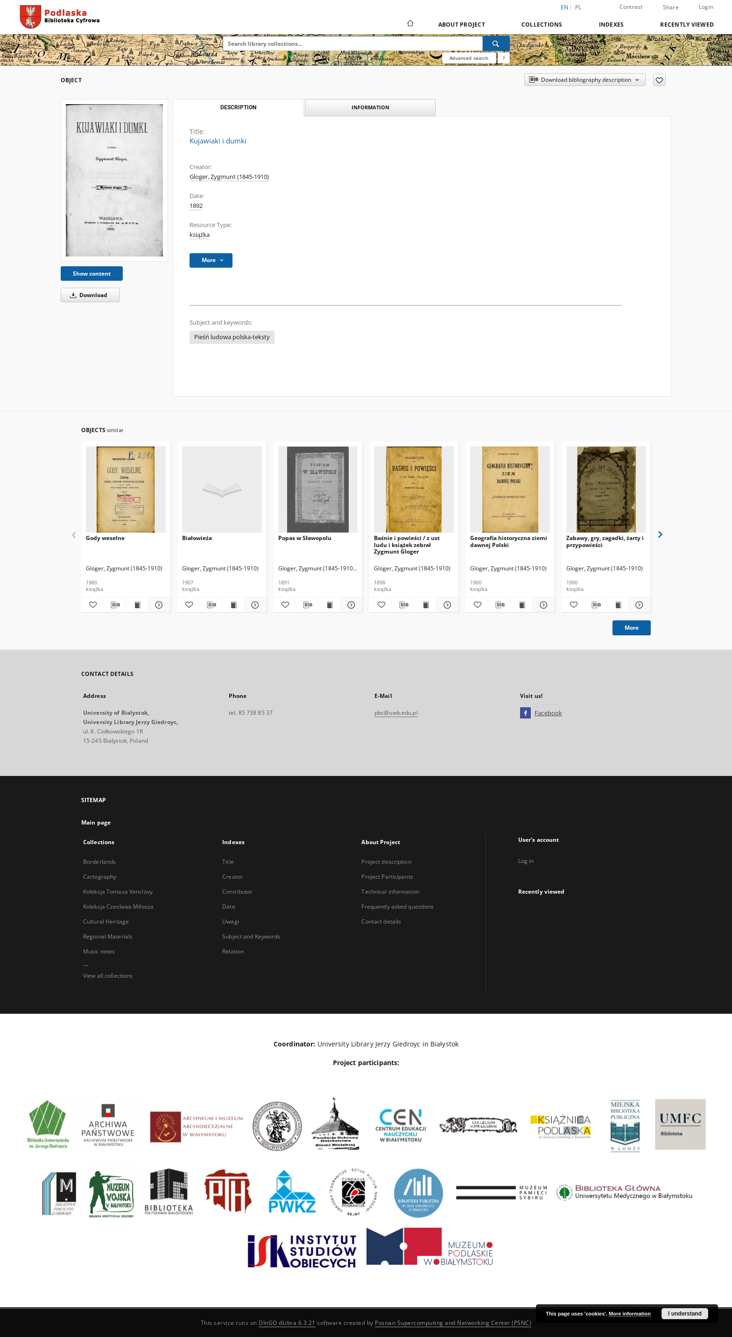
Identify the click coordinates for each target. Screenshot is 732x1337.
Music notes (99, 951)
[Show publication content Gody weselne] (137, 605)
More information (630, 1313)
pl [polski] (578, 7)
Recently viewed (687, 24)
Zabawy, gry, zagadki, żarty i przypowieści (605, 541)
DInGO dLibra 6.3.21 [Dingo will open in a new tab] (287, 1323)
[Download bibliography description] (115, 605)
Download (87, 295)
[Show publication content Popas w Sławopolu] (329, 605)
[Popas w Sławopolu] (318, 490)
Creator (232, 877)
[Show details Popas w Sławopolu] (350, 605)
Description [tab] (238, 107)
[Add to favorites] (659, 80)
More (632, 628)
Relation (233, 951)
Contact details (381, 921)
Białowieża (197, 538)
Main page (96, 822)
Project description (386, 862)
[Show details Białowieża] (254, 605)
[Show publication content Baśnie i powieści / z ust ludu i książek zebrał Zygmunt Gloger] (425, 605)
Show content (92, 273)
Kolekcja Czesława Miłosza (118, 906)
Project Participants (387, 877)
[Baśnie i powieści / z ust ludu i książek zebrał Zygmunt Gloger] (413, 490)
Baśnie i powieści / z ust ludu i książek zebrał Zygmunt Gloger (407, 544)
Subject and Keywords (251, 936)
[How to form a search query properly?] (504, 58)
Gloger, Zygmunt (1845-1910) (229, 177)
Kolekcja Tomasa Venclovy (118, 892)
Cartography (99, 877)
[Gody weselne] (125, 490)
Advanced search (469, 58)
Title (228, 862)
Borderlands (99, 862)
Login (706, 7)
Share (671, 7)
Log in (526, 861)
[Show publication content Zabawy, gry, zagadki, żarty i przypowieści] (617, 605)
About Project (461, 24)
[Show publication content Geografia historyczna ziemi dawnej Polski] (521, 605)
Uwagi (230, 921)
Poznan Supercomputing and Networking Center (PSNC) (453, 1323)
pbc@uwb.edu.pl (396, 713)
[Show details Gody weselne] (158, 605)
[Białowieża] (222, 490)
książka (200, 235)
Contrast (631, 7)
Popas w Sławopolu (304, 538)
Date (228, 906)
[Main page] (409, 24)
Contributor (237, 892)
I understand (685, 1313)
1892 (196, 206)
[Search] (496, 43)
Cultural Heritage (106, 921)
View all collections (108, 976)
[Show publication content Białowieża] (233, 605)
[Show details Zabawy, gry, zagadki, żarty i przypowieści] (638, 605)
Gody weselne (105, 538)
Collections (542, 24)
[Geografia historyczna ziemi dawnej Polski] (510, 490)
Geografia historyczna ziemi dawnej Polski (508, 541)
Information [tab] (370, 107)
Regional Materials (108, 936)
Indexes (611, 24)
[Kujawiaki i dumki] (114, 180)
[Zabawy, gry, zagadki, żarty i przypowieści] (606, 490)
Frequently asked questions (397, 906)
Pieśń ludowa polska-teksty (232, 337)
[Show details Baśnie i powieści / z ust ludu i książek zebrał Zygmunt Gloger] (446, 605)
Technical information (390, 892)
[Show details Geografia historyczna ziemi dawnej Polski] (542, 605)
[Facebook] (525, 713)
